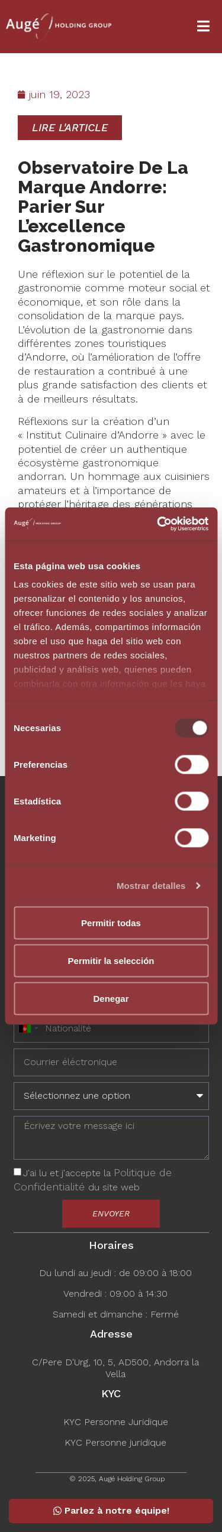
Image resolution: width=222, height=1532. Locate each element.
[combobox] (27, 1028)
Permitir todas (111, 922)
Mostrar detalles (151, 886)
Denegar (110, 998)
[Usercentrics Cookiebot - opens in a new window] (158, 524)
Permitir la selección (111, 960)
